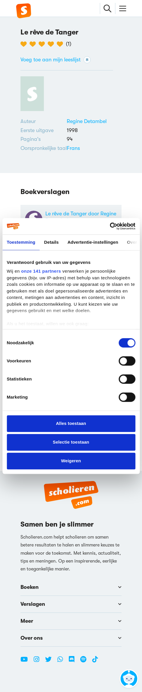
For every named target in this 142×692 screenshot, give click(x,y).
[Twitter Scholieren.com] (50, 661)
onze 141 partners (41, 271)
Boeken (71, 587)
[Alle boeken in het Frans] (73, 148)
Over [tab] (132, 242)
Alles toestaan (71, 423)
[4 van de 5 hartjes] (52, 44)
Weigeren (71, 460)
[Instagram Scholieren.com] (39, 661)
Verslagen (71, 604)
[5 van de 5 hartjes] (61, 44)
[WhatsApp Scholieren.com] (62, 661)
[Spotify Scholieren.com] (85, 661)
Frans (73, 148)
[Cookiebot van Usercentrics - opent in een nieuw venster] (109, 226)
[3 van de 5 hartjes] (43, 44)
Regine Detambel (87, 121)
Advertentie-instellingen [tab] (92, 242)
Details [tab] (51, 242)
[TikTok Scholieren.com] (95, 661)
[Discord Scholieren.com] (74, 661)
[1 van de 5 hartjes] (25, 44)
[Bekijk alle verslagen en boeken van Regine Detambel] (87, 121)
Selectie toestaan (71, 442)
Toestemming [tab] (21, 242)
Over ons (71, 638)
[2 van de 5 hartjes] (34, 44)
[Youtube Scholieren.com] (26, 661)
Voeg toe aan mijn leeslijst (55, 59)
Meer (71, 621)
